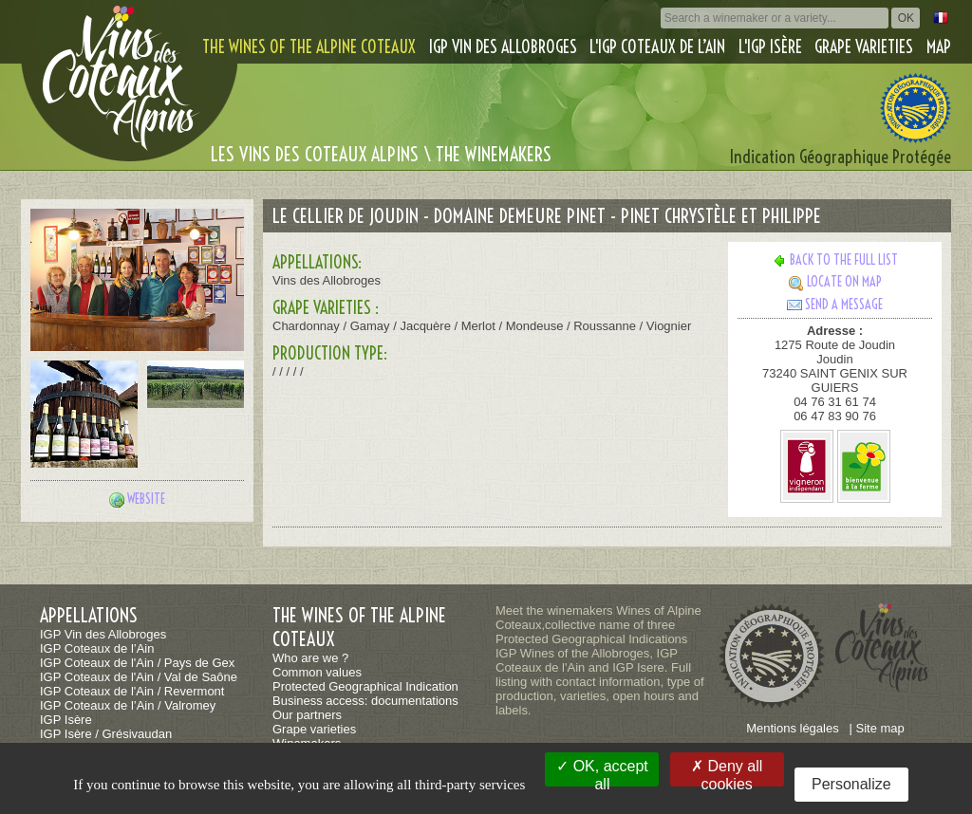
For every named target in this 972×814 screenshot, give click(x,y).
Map (938, 47)
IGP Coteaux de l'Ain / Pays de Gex (137, 663)
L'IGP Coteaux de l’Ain (657, 47)
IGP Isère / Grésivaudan (106, 734)
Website (146, 499)
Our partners (307, 715)
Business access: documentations (365, 701)
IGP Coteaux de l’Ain (97, 648)
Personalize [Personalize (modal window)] (851, 784)
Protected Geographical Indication (365, 686)
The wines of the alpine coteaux (309, 47)
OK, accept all (602, 772)
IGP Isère (66, 719)
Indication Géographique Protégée (840, 157)
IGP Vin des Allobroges (503, 47)
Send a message (835, 304)
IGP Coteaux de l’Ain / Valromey (127, 705)
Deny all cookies (726, 772)
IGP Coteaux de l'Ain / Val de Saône (138, 677)
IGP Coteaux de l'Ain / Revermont (132, 691)
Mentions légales (792, 728)
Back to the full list (835, 259)
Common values (317, 672)
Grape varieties (863, 47)
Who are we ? (310, 658)
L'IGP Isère (770, 47)
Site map (880, 728)
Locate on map (835, 281)
